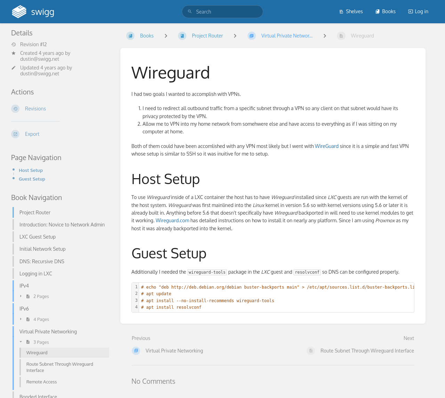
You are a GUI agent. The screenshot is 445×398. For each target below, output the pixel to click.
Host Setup (31, 170)
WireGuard (327, 146)
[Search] (189, 12)
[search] (222, 11)
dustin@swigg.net (39, 59)
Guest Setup (32, 179)
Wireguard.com (172, 220)
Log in (418, 11)
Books (385, 11)
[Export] (60, 134)
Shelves (351, 11)
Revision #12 (29, 44)
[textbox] (280, 297)
